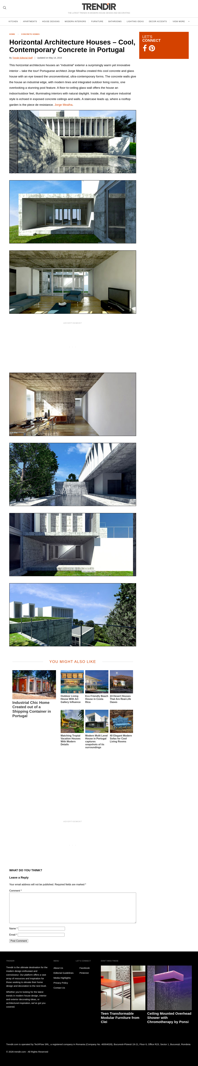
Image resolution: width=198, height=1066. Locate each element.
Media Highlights (62, 978)
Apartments (30, 21)
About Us (58, 968)
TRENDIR (99, 6)
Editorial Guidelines (63, 973)
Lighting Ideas (135, 21)
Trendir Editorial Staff (22, 58)
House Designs (51, 21)
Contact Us (59, 987)
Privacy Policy (61, 982)
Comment (15, 890)
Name (13, 928)
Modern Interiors (75, 21)
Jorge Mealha (63, 104)
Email (13, 934)
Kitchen (13, 21)
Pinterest (82, 973)
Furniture (97, 21)
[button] (72, 141)
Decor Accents (158, 21)
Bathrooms (115, 21)
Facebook (83, 968)
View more (179, 21)
